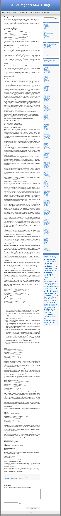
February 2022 (46, 119)
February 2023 (46, 106)
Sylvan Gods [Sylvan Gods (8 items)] (47, 322)
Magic (45, 32)
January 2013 (46, 230)
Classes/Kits (46, 26)
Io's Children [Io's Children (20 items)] (49, 302)
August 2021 (46, 126)
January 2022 (46, 120)
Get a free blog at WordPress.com (31, 514)
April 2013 (46, 228)
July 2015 (46, 205)
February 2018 (46, 173)
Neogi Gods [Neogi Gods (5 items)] (46, 307)
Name (20, 503)
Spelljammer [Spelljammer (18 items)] (49, 320)
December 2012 (47, 231)
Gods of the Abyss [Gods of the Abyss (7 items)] (49, 295)
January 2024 (46, 94)
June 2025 (46, 75)
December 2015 (47, 201)
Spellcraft (45, 35)
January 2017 (46, 186)
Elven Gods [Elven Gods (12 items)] (52, 269)
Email (20, 505)
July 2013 (46, 224)
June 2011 (46, 243)
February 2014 (46, 219)
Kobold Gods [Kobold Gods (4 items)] (46, 304)
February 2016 (46, 199)
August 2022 (46, 113)
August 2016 (46, 192)
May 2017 (46, 183)
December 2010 (47, 250)
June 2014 (46, 215)
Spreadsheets (46, 37)
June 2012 (46, 238)
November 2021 (47, 123)
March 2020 (46, 145)
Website (20, 507)
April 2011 (46, 246)
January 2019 (46, 161)
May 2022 (46, 116)
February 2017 (46, 185)
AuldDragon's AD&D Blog (30, 5)
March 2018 (46, 172)
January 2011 (46, 249)
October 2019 (46, 151)
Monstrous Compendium (48, 33)
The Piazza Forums (47, 61)
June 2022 (46, 115)
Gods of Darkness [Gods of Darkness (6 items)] (48, 281)
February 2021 (46, 133)
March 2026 (46, 68)
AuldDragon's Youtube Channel (49, 60)
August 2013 (46, 223)
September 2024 (47, 85)
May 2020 (46, 143)
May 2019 (46, 156)
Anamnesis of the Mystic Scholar (50, 44)
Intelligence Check (47, 48)
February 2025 (46, 79)
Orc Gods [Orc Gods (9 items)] (52, 307)
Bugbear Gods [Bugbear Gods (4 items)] (46, 261)
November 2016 (47, 189)
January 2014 (46, 220)
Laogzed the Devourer (11, 17)
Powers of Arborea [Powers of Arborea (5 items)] (52, 310)
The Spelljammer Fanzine (48, 55)
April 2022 (46, 117)
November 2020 (47, 136)
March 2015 (46, 208)
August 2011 (46, 242)
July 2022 (46, 114)
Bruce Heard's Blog (47, 45)
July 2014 (46, 214)
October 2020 (46, 137)
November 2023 (47, 96)
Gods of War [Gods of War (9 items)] (48, 299)
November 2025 (47, 71)
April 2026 (46, 67)
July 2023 (46, 100)
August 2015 (46, 204)
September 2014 (47, 212)
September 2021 (47, 125)
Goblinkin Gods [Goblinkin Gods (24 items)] (48, 276)
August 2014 (46, 213)
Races (45, 34)
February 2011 (46, 248)
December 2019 (47, 148)
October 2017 (46, 177)
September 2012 (47, 234)
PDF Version (10, 27)
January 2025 (46, 80)
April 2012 (46, 240)
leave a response (8, 478)
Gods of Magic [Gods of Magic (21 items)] (50, 289)
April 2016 (46, 196)
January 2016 (46, 200)
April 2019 (46, 157)
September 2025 (47, 72)
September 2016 (47, 191)
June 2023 (46, 101)
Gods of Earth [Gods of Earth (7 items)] (47, 285)
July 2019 (46, 154)
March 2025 (46, 78)
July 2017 (46, 181)
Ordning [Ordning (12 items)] (47, 309)
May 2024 (46, 89)
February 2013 (46, 229)
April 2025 (46, 77)
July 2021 (46, 127)
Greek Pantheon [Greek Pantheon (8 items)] (51, 300)
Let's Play (46, 31)
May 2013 (46, 227)
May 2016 (46, 195)
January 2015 (46, 210)
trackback (15, 478)
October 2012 (46, 233)
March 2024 (46, 91)
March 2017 (46, 184)
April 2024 (46, 90)
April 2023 (46, 104)
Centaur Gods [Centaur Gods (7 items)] (53, 261)
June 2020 (46, 142)
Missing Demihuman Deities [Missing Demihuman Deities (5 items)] (50, 305)
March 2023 (46, 105)
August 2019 (46, 153)
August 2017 (46, 180)
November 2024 (47, 82)
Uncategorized (46, 38)
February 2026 (46, 69)
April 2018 (46, 171)
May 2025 (46, 76)
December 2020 (47, 135)
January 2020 (46, 147)
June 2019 (46, 155)
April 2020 (46, 144)
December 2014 (47, 211)
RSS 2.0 (30, 477)
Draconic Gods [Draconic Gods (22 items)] (48, 265)
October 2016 (46, 190)
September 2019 (47, 152)
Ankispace (46, 24)
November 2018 (47, 163)
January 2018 (46, 174)
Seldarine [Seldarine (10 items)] (51, 317)
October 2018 (46, 164)
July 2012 (46, 237)
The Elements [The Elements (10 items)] (49, 323)
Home (3, 12)
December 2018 (47, 162)
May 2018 (46, 170)
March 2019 (46, 158)
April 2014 (46, 218)
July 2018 (46, 167)
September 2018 (47, 165)
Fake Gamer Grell (47, 46)
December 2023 (47, 95)
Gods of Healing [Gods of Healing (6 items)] (48, 289)
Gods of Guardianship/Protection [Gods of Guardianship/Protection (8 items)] (51, 285)
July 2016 (46, 193)
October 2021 (46, 124)
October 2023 (46, 97)
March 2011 (46, 247)
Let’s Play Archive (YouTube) (42, 12)
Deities (6, 477)
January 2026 (46, 70)
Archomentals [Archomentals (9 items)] (51, 258)
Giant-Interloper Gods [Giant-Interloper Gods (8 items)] (50, 270)
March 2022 (46, 118)
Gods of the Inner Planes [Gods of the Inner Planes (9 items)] (51, 296)
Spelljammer (46, 36)
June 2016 (46, 194)
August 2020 (46, 139)
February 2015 (46, 209)
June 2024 (46, 88)
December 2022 (47, 108)
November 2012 (47, 232)
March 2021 (46, 132)
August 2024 (46, 86)
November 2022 (47, 109)
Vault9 (34, 513)
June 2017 (46, 182)
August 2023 (46, 99)
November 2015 (47, 202)
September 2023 (47, 98)
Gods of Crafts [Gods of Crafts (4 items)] (53, 279)
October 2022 (46, 110)
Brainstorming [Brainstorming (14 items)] (49, 260)
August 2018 (46, 166)
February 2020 (46, 146)
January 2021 (46, 134)
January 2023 (46, 107)
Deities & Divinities (12, 12)
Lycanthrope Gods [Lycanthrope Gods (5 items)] (53, 304)
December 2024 (47, 81)
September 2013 (47, 222)
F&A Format (46, 28)
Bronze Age (46, 25)
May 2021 (46, 129)
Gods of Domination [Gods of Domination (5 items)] (51, 283)
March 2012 (46, 241)
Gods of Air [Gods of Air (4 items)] (51, 278)
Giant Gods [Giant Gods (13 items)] (48, 272)
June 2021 (46, 128)
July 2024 (46, 87)
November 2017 (47, 176)
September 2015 (47, 203)
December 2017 (47, 175)
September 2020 (47, 138)
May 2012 (46, 239)
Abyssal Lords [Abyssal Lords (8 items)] (48, 256)
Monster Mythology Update (25, 12)
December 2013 (47, 221)
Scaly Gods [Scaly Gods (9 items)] (47, 312)
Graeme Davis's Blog (48, 47)
